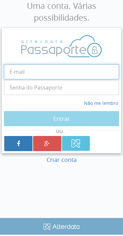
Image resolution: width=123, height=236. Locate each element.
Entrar (61, 119)
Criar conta (62, 160)
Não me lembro (101, 103)
